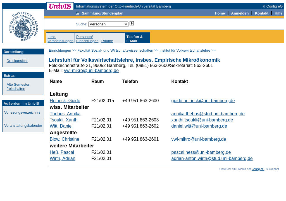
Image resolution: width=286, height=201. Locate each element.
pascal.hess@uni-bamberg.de (201, 152)
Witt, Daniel (61, 126)
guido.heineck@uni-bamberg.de (203, 100)
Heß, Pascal (62, 152)
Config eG (258, 169)
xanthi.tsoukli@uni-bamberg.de (202, 120)
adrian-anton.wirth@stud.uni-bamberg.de (212, 158)
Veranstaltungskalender (23, 125)
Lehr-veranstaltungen (60, 39)
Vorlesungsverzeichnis (22, 112)
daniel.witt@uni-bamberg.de (199, 126)
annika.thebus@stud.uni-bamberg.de (208, 113)
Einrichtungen (60, 50)
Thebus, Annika (65, 113)
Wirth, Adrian (62, 158)
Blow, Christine (64, 139)
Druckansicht (17, 61)
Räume (107, 41)
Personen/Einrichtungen (87, 39)
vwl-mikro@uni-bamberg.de (91, 70)
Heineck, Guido (65, 100)
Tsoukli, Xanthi (64, 120)
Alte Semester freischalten (18, 86)
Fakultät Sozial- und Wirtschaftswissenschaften (115, 50)
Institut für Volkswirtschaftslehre (184, 50)
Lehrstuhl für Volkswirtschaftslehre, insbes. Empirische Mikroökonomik (134, 60)
